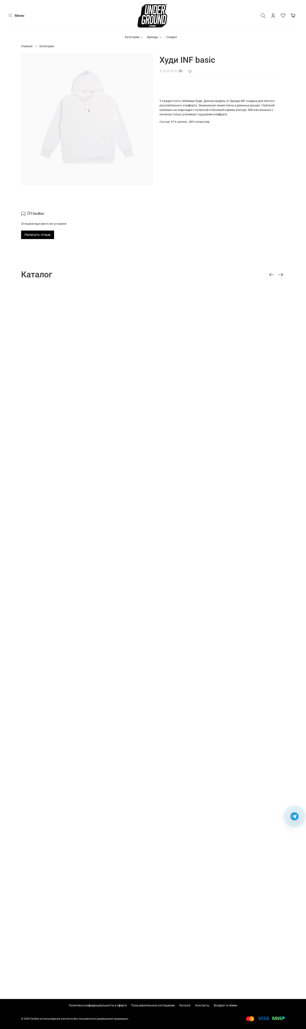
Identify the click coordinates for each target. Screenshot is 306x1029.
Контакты (202, 1005)
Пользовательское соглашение (153, 1005)
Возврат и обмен (225, 1005)
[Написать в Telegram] (294, 816)
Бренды (154, 37)
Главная (27, 46)
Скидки (171, 37)
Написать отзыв (37, 235)
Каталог (185, 1005)
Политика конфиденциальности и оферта (98, 1005)
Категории (134, 37)
